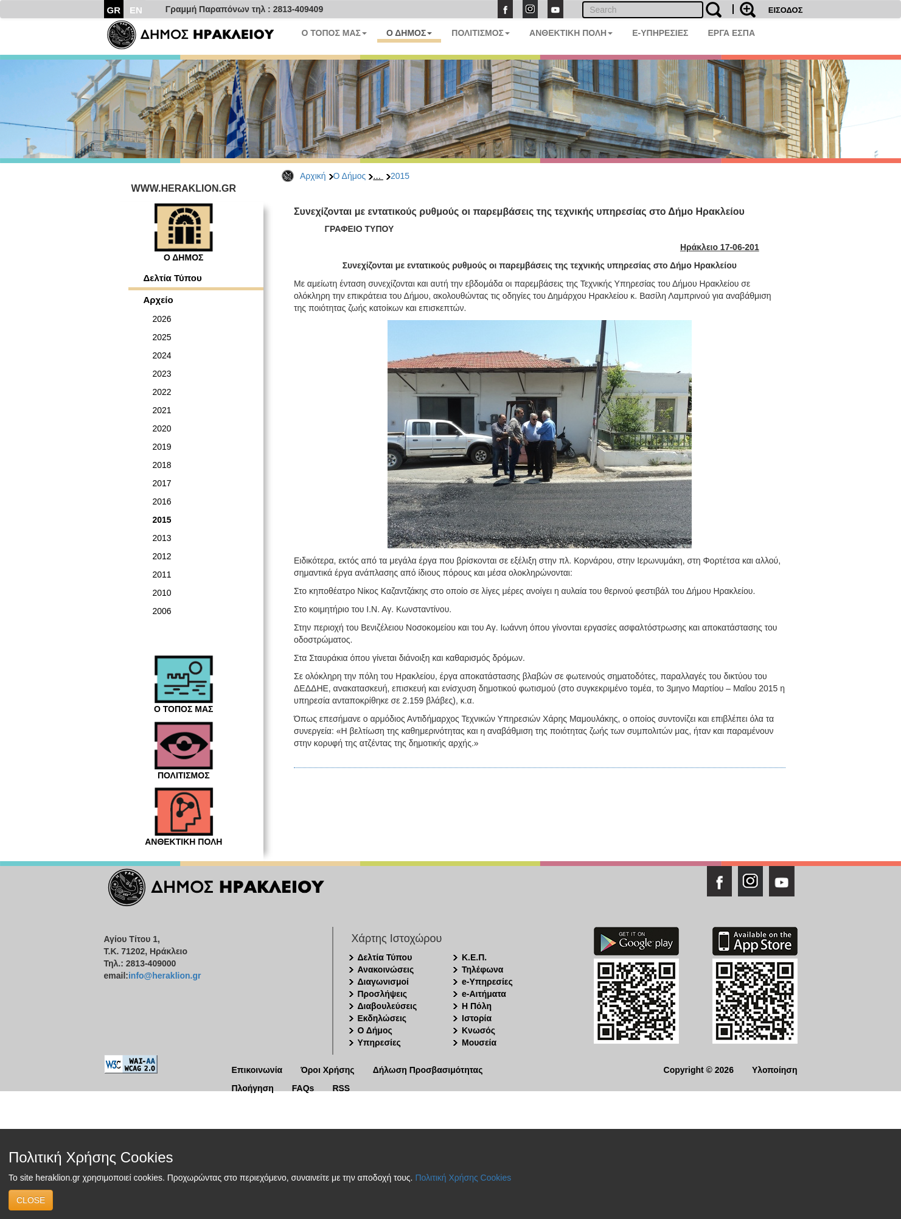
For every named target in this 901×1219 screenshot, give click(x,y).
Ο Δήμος (349, 176)
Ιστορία (477, 1018)
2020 (162, 428)
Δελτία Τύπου (173, 278)
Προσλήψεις (383, 994)
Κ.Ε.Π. (474, 957)
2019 (162, 447)
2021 (162, 410)
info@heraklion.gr (164, 975)
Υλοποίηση (775, 1069)
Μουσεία (479, 1042)
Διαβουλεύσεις (387, 1006)
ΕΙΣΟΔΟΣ (785, 10)
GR (114, 10)
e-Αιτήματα (484, 994)
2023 (162, 374)
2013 (162, 538)
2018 (162, 465)
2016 (162, 501)
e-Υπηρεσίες (487, 982)
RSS (341, 1087)
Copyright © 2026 (699, 1069)
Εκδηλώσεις (382, 1018)
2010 (162, 593)
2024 (162, 355)
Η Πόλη (477, 1006)
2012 (162, 556)
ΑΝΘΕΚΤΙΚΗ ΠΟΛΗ (571, 33)
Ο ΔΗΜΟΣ (409, 33)
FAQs (303, 1087)
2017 (162, 483)
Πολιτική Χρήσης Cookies (463, 1177)
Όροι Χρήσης (328, 1069)
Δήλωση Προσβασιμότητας (428, 1069)
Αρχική (313, 176)
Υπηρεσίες (379, 1042)
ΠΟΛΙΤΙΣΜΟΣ (480, 33)
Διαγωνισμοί (383, 982)
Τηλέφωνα (482, 969)
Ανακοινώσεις (386, 969)
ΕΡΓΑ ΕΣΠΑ (731, 33)
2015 (400, 176)
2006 (162, 611)
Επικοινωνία (257, 1069)
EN (136, 10)
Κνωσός (478, 1030)
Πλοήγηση (253, 1087)
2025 (162, 337)
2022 (162, 392)
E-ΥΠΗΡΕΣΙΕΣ (660, 33)
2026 (162, 319)
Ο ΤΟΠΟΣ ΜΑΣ (334, 33)
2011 (162, 574)
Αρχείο (158, 300)
